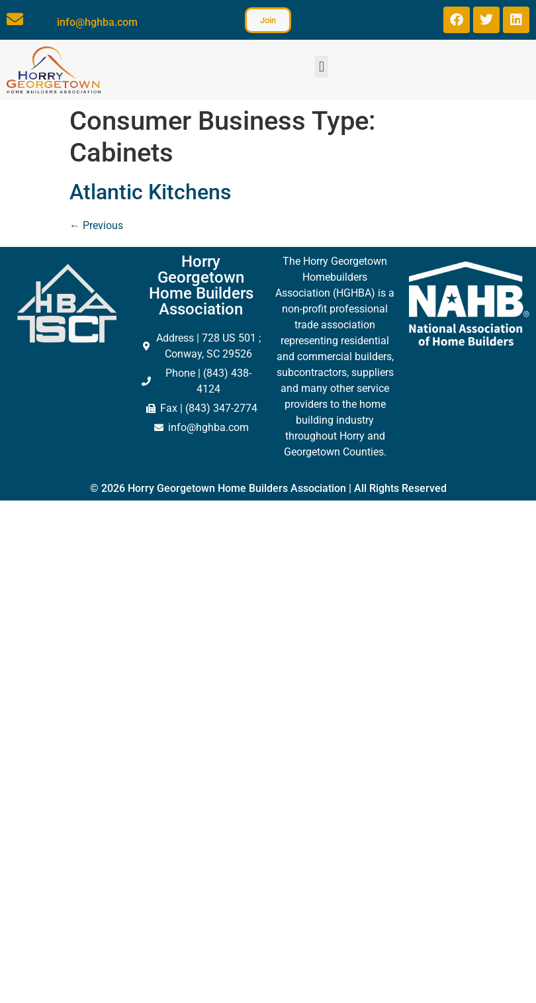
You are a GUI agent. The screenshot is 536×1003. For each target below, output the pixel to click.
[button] (321, 66)
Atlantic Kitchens (150, 192)
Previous (96, 225)
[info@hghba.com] (15, 19)
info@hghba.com (97, 22)
